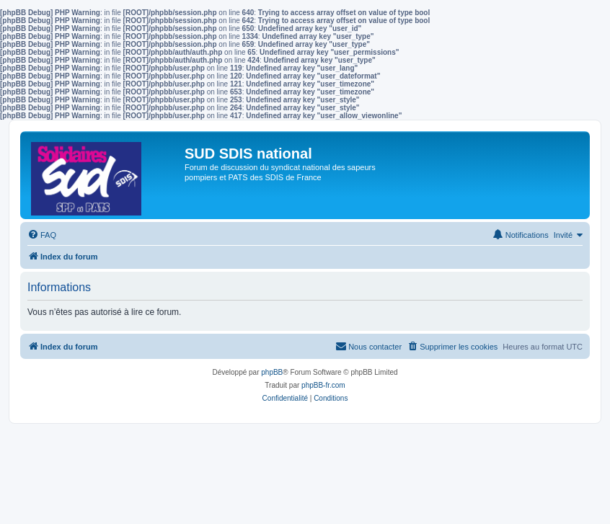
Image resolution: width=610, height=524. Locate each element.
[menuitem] (41, 235)
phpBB (272, 372)
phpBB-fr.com (323, 385)
